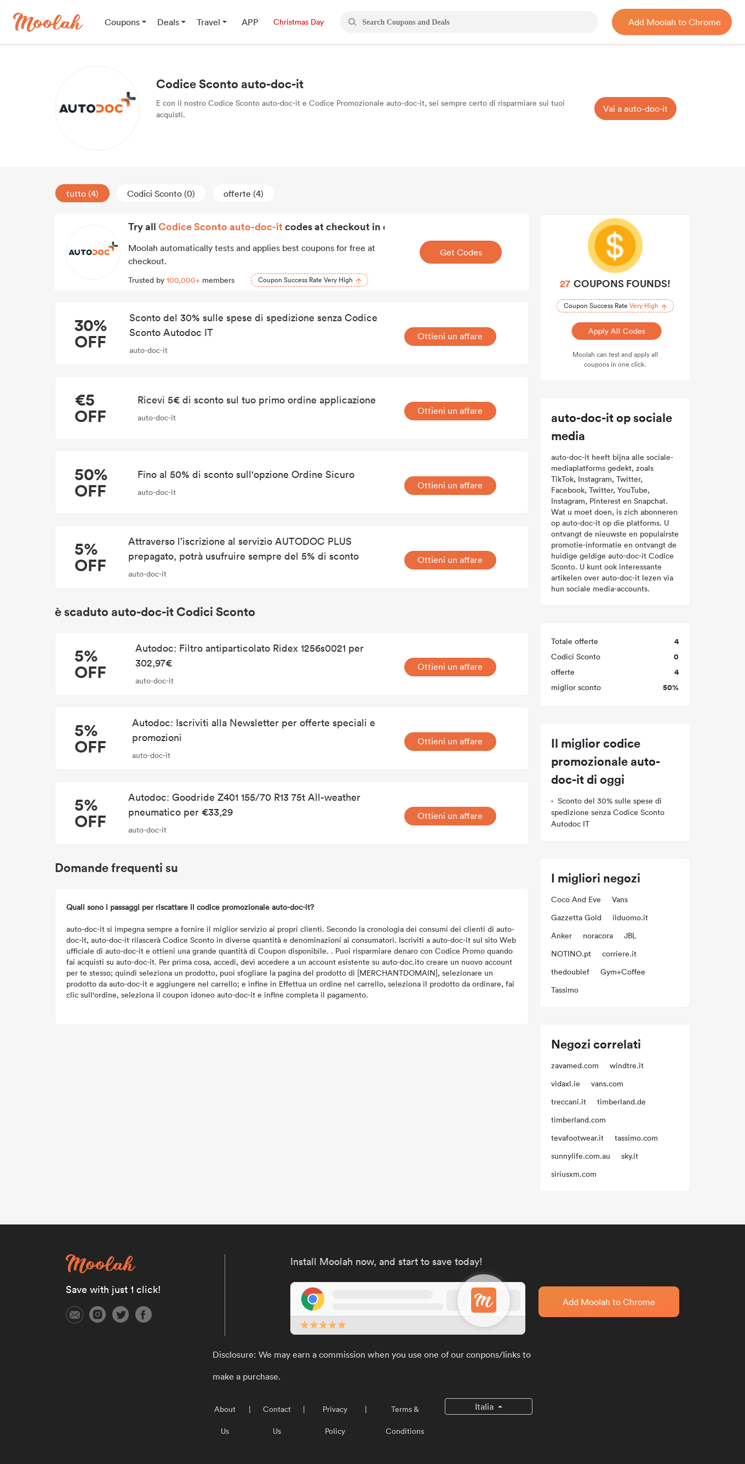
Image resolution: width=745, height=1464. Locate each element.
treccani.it (568, 1102)
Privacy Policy (335, 1420)
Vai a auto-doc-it (635, 108)
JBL (630, 936)
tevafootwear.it (577, 1138)
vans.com (607, 1084)
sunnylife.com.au (580, 1156)
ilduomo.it (630, 917)
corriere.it (619, 954)
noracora (598, 936)
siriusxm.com (574, 1174)
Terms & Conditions (405, 1420)
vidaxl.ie (565, 1084)
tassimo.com (636, 1138)
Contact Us (277, 1420)
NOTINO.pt (571, 954)
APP (250, 21)
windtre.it (627, 1065)
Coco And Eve (576, 899)
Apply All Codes (615, 331)
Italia (485, 1406)
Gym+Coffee (622, 972)
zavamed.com (575, 1065)
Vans (620, 899)
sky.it (629, 1156)
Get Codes (461, 252)
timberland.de (621, 1102)
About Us (225, 1420)
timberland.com (578, 1120)
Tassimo (564, 990)
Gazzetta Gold (576, 917)
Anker (561, 936)
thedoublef (570, 972)
